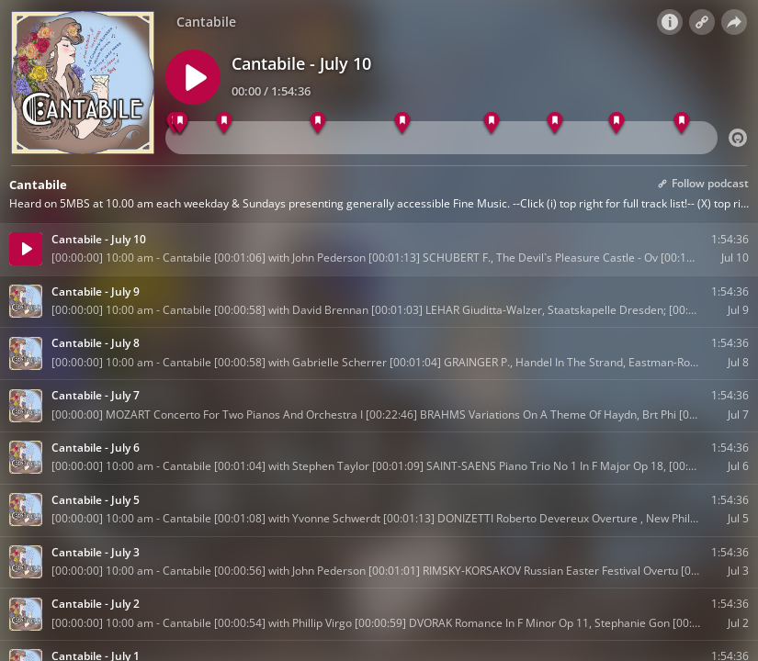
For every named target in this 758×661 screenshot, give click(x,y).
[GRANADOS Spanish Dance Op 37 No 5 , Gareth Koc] (681, 123)
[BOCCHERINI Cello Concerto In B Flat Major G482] (223, 123)
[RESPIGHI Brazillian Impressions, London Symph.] (402, 123)
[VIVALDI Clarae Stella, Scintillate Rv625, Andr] (616, 123)
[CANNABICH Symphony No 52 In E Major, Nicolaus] (555, 123)
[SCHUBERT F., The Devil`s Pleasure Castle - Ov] (180, 123)
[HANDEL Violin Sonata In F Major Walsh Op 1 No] (491, 123)
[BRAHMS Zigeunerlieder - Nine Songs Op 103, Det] (317, 123)
